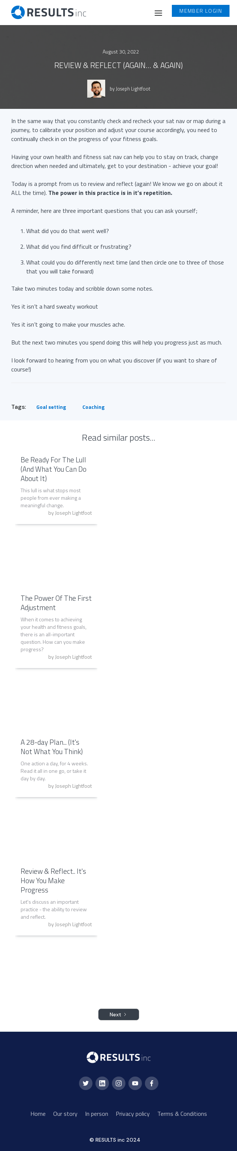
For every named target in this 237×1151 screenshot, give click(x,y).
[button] (158, 12)
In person (96, 1113)
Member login (200, 11)
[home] (43, 12)
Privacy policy (133, 1113)
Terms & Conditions (182, 1113)
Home (38, 1113)
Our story (65, 1113)
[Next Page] (118, 1014)
